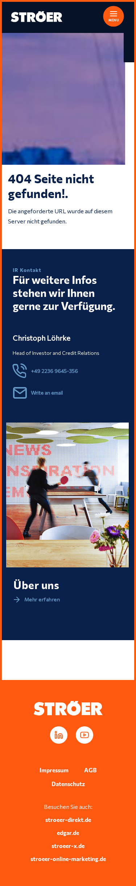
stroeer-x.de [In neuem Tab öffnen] (68, 845)
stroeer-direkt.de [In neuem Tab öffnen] (68, 819)
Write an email (47, 393)
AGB (90, 770)
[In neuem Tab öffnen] (58, 735)
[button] (108, 15)
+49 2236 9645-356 (54, 371)
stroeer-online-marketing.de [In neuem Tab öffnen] (68, 858)
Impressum (54, 770)
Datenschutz (68, 783)
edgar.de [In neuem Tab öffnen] (68, 832)
